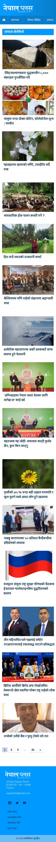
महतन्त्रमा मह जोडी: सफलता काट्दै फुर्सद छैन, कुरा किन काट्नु (27, 444)
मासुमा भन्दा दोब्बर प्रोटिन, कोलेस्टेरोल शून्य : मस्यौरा (29, 121)
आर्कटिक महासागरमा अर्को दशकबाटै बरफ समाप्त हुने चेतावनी (28, 352)
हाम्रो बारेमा (12, 812)
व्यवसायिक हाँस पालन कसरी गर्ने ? (24, 215)
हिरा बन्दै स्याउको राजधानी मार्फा (22, 257)
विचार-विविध (33, 20)
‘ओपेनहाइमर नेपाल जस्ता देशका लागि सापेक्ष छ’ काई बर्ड (26, 398)
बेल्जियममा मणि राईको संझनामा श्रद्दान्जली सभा (28, 301)
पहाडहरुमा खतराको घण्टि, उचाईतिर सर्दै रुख (27, 167)
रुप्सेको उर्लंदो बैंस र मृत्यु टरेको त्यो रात (26, 736)
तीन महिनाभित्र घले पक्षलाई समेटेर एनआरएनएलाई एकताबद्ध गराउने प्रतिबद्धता (29, 642)
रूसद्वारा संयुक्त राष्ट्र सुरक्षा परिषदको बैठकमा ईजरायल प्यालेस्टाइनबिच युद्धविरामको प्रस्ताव (29, 588)
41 (32, 749)
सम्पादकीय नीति (14, 817)
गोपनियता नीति (13, 823)
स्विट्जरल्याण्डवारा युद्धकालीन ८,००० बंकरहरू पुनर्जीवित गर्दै (26, 75)
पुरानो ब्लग (12, 828)
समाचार (15, 20)
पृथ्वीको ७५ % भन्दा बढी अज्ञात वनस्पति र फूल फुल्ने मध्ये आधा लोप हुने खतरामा (28, 495)
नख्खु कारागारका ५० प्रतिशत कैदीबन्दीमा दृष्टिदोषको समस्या (28, 541)
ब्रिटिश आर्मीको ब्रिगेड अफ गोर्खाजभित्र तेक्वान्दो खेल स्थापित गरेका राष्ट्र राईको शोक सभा (29, 690)
